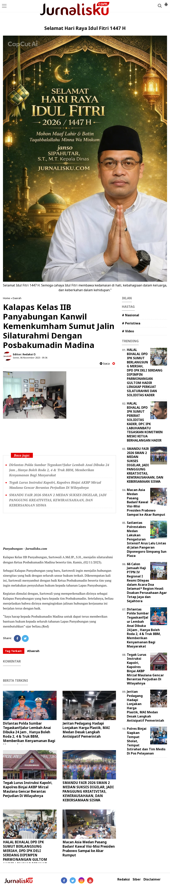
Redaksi (123, 879)
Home (6, 298)
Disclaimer (152, 879)
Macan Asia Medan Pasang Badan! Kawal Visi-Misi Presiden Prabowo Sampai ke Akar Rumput (89, 848)
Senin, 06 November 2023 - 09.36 (30, 357)
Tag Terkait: (13, 651)
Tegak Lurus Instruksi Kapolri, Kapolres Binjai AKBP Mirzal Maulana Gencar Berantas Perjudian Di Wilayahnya (27, 789)
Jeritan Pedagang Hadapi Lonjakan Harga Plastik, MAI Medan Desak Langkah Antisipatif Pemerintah (86, 730)
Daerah (17, 298)
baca (105, 363)
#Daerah (33, 651)
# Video (128, 331)
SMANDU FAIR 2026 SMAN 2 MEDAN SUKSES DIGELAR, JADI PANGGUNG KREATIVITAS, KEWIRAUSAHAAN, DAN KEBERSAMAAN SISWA (57, 500)
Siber (137, 879)
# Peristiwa (131, 323)
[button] (166, 3)
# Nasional (130, 315)
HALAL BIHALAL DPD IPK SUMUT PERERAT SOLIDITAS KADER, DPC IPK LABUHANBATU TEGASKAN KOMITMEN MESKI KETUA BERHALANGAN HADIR (145, 422)
